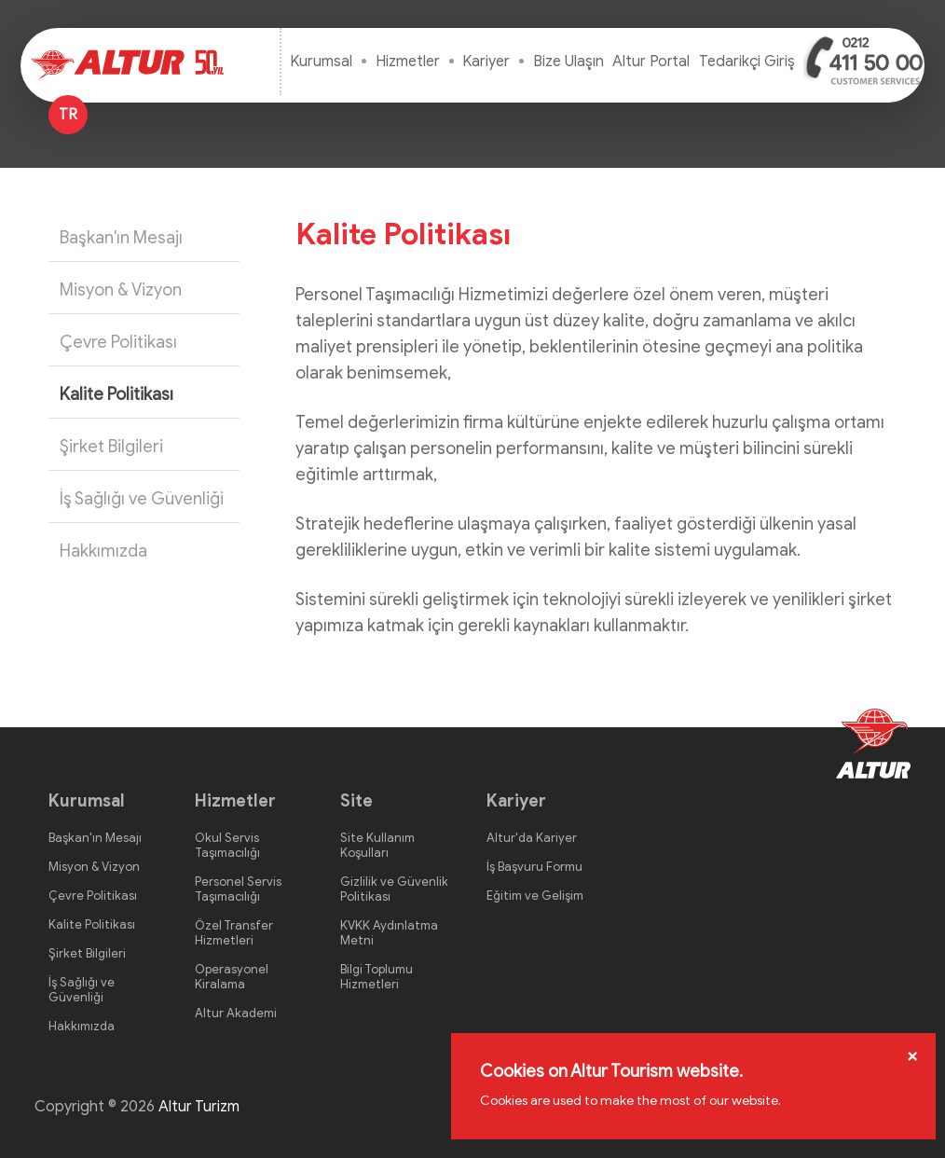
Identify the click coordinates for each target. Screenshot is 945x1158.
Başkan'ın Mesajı (121, 237)
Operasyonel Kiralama (231, 976)
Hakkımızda (103, 551)
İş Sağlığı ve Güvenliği (142, 499)
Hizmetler (408, 61)
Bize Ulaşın (568, 61)
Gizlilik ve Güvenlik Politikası (394, 889)
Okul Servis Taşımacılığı (227, 845)
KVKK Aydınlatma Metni (389, 932)
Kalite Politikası (116, 394)
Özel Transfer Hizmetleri (234, 932)
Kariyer (486, 61)
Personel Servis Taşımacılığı (238, 889)
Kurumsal (321, 61)
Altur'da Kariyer (531, 838)
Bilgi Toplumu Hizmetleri (376, 976)
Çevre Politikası (118, 342)
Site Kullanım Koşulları (377, 845)
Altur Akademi (236, 1013)
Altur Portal (651, 61)
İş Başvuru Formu (534, 867)
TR (68, 114)
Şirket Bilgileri (111, 446)
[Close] (911, 1055)
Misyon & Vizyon (121, 290)
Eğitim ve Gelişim (534, 895)
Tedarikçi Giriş (747, 61)
